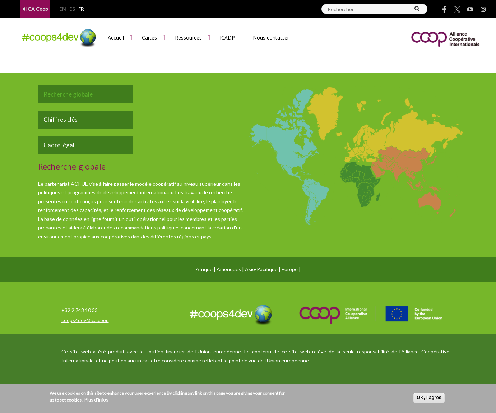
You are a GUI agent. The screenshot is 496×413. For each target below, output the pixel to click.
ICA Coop (35, 9)
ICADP (227, 37)
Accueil (116, 37)
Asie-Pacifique (261, 269)
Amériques (229, 269)
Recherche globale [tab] (68, 94)
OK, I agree (429, 397)
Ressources (188, 37)
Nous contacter (271, 37)
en (62, 9)
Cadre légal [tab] (58, 145)
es (72, 9)
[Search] (417, 8)
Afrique (204, 269)
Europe (290, 269)
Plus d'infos (96, 400)
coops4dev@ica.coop (85, 320)
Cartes (149, 37)
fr (81, 9)
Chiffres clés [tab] (60, 119)
